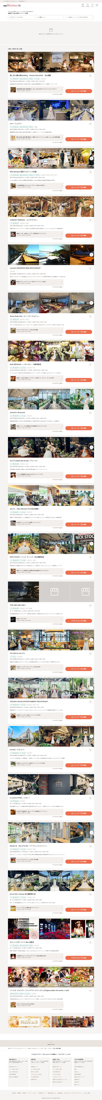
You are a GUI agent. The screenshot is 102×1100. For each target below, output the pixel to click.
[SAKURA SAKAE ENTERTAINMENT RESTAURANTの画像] (51, 688)
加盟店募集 (60, 1093)
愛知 (45, 1048)
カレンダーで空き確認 (78, 91)
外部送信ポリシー (42, 1093)
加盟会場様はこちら (52, 1093)
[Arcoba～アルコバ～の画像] (51, 736)
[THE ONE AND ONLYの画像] (51, 592)
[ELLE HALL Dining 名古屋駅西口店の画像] (51, 880)
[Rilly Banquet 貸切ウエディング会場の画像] (51, 158)
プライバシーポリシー (32, 1093)
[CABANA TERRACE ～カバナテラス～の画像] (51, 206)
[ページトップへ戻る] (51, 1043)
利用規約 (19, 1093)
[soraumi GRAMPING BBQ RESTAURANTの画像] (51, 254)
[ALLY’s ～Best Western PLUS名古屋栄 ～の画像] (51, 495)
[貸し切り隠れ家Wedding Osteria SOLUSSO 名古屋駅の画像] (51, 62)
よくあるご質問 (86, 1093)
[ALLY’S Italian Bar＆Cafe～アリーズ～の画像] (51, 447)
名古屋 (49, 1048)
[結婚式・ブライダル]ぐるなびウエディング (17, 1048)
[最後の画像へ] (91, 62)
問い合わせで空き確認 (78, 621)
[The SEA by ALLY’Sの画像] (51, 640)
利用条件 (24, 1093)
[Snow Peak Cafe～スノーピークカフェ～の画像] (51, 303)
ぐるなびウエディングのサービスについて (73, 1093)
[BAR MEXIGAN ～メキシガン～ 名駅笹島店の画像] (51, 351)
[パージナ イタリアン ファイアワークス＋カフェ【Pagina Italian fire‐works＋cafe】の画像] (51, 977)
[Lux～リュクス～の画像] (51, 110)
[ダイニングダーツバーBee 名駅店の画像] (51, 929)
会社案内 (14, 1093)
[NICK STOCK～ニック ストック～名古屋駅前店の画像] (51, 543)
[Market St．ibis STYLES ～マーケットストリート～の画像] (51, 832)
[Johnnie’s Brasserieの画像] (51, 399)
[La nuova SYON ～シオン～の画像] (51, 784)
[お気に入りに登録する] (90, 76)
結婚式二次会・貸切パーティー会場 (35, 1048)
